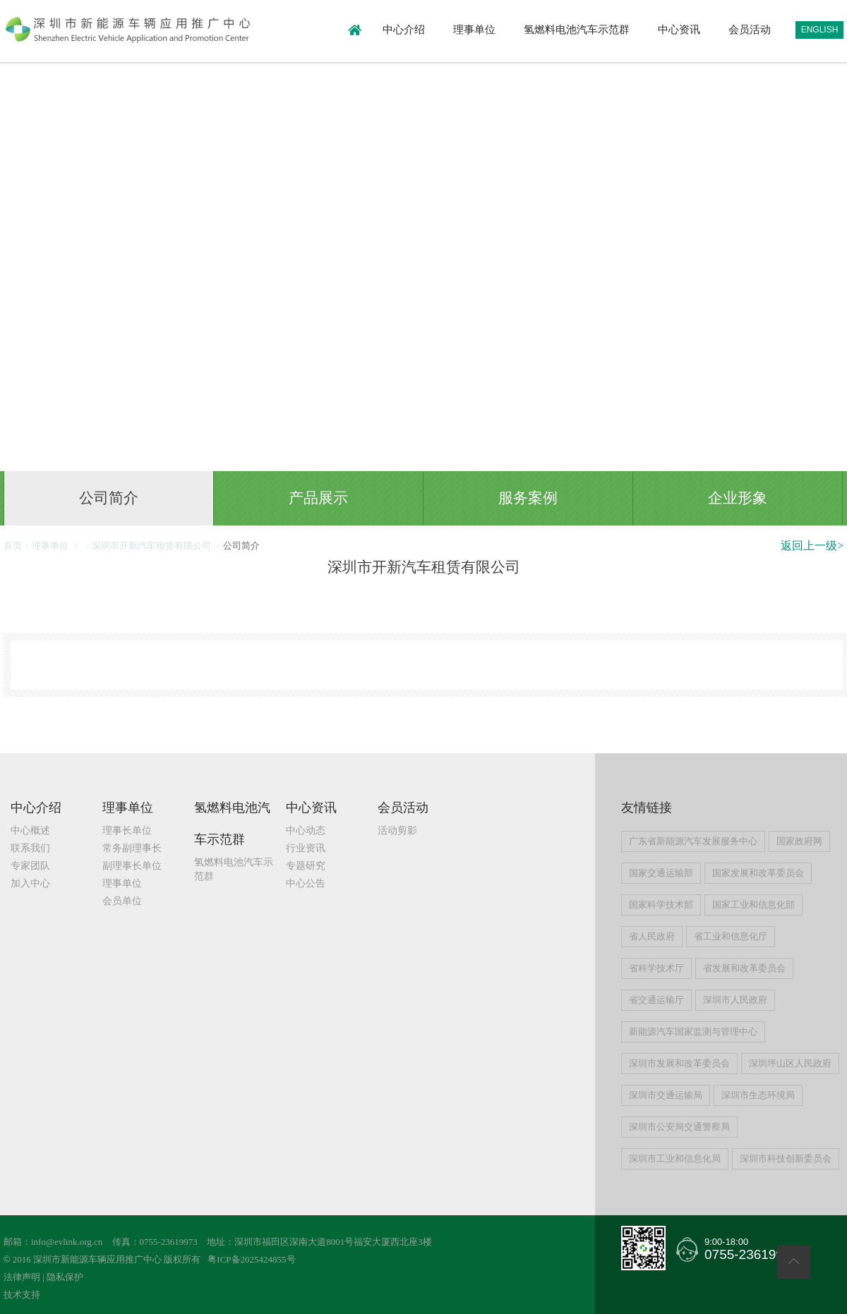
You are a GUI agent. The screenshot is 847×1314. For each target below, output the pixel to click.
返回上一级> (812, 546)
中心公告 (305, 883)
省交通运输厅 (656, 999)
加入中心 (30, 883)
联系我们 (30, 848)
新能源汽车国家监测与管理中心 (693, 1031)
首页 (13, 545)
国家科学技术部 (661, 904)
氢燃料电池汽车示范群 (577, 29)
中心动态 (305, 830)
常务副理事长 (132, 848)
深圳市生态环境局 (758, 1095)
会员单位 (122, 901)
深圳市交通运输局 (665, 1095)
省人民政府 (652, 936)
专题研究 (305, 865)
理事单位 (474, 29)
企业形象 (737, 497)
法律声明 (22, 1277)
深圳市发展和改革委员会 (679, 1063)
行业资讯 (305, 848)
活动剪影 (397, 830)
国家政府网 (799, 841)
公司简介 (108, 497)
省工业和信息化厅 (730, 936)
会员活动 (749, 29)
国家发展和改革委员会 (758, 873)
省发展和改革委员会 (744, 968)
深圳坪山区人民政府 (790, 1063)
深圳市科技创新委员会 (785, 1158)
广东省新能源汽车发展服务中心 (693, 841)
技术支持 (22, 1294)
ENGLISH (820, 30)
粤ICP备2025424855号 (251, 1259)
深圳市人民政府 (735, 999)
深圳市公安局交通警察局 (679, 1126)
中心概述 (30, 830)
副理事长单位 (132, 865)
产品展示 (318, 497)
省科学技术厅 (656, 968)
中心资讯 (679, 29)
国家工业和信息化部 (753, 904)
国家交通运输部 (661, 873)
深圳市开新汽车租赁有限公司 (152, 545)
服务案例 (528, 497)
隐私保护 (65, 1277)
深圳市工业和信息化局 (675, 1158)
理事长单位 (127, 830)
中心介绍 (404, 29)
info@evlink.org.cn (66, 1241)
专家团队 (30, 865)
